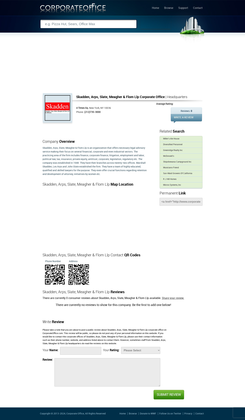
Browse (168, 8)
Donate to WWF (148, 413)
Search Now (155, 24)
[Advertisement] (122, 68)
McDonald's (168, 156)
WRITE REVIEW (186, 118)
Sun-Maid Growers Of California (177, 173)
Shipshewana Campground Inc (177, 162)
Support (183, 8)
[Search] (88, 24)
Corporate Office (73, 9)
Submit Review (168, 394)
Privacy (188, 413)
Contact (197, 8)
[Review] (107, 372)
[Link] (181, 202)
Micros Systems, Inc (172, 185)
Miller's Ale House (171, 139)
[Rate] (140, 350)
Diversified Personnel (172, 144)
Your (50, 350)
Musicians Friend (171, 168)
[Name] (80, 351)
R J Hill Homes (169, 179)
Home (155, 8)
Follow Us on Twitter (170, 413)
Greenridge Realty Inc (173, 150)
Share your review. (173, 298)
